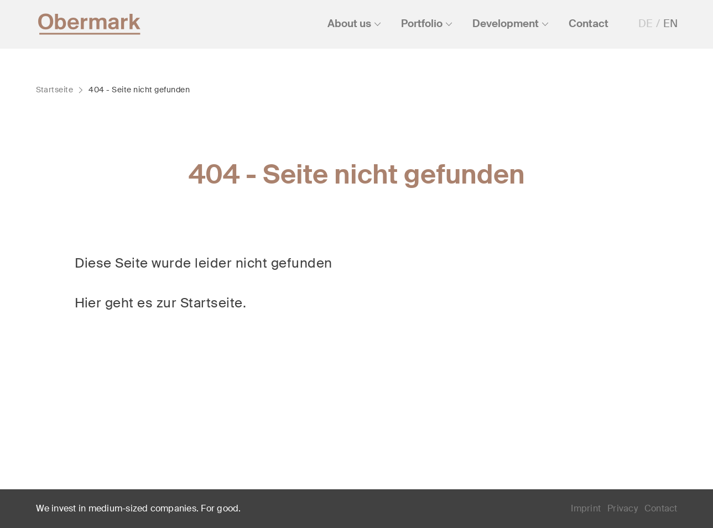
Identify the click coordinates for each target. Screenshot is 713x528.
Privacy (622, 508)
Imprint (586, 508)
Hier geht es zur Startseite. (161, 302)
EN (670, 23)
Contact (661, 508)
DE (645, 23)
